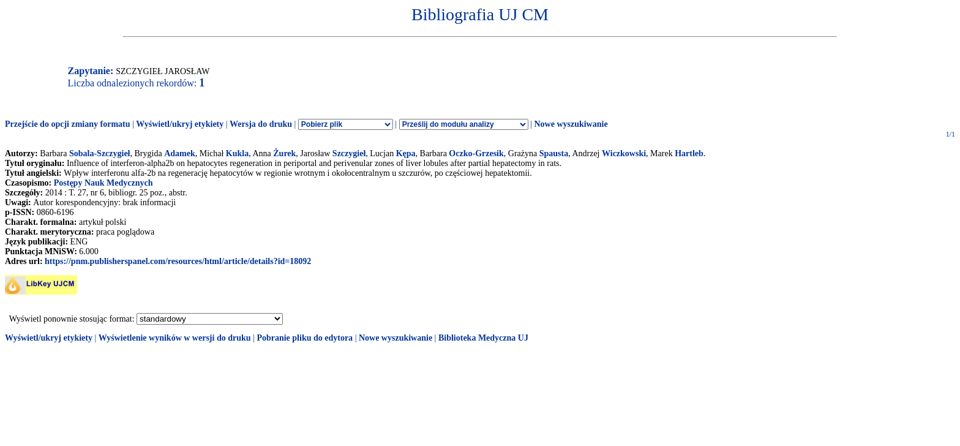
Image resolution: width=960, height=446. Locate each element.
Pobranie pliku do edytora (305, 337)
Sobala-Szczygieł (99, 153)
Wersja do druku (261, 124)
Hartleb (689, 153)
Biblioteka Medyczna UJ (483, 337)
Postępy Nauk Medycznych (103, 182)
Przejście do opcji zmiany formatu (67, 124)
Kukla (237, 153)
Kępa (406, 153)
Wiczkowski (624, 153)
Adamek (179, 153)
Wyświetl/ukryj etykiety (179, 124)
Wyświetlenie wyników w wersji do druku (175, 337)
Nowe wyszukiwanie (570, 124)
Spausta (553, 153)
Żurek (284, 153)
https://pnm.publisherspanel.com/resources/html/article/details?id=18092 (178, 261)
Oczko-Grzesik (476, 153)
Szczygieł (349, 153)
